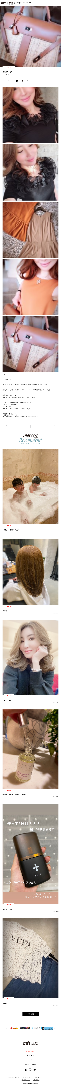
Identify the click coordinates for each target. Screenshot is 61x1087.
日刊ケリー (30, 1055)
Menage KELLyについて (13, 1077)
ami (30, 1060)
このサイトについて (26, 1077)
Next (54, 1028)
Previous (6, 1028)
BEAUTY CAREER (30, 1064)
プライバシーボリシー (39, 1077)
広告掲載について (26, 1080)
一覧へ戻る (30, 1014)
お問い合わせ (36, 1080)
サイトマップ (50, 1077)
